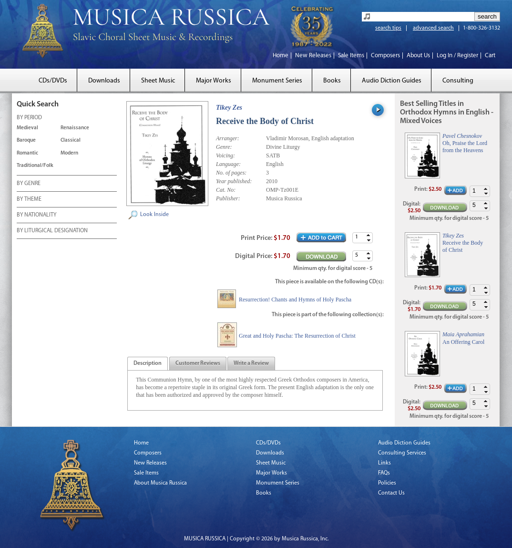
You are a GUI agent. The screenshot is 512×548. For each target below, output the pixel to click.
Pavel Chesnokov (462, 136)
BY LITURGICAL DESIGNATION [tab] (52, 231)
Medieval (27, 128)
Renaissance (75, 128)
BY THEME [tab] (29, 200)
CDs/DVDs (53, 80)
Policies (387, 483)
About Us (418, 55)
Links (384, 463)
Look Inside (154, 214)
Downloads (104, 80)
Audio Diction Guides (391, 80)
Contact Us (391, 493)
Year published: (234, 181)
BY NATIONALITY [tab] (36, 215)
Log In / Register (457, 55)
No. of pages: (231, 172)
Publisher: (228, 198)
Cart (490, 55)
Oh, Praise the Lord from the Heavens (464, 146)
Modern (69, 153)
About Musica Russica (160, 483)
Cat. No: (226, 189)
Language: (228, 164)
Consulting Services (402, 453)
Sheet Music (158, 80)
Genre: (224, 147)
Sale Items (351, 55)
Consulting (457, 80)
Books (332, 80)
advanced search (433, 28)
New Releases (313, 55)
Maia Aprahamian (463, 334)
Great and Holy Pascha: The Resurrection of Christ (297, 335)
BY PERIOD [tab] (29, 118)
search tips (388, 28)
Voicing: (225, 155)
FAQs (384, 473)
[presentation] (147, 364)
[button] (368, 235)
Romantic (27, 153)
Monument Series (277, 80)
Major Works (213, 80)
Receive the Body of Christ (462, 246)
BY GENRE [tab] (29, 184)
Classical (71, 140)
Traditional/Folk (35, 165)
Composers (385, 55)
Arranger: (227, 138)
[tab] (147, 364)
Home (280, 55)
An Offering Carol (463, 342)
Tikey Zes (229, 107)
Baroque (26, 140)
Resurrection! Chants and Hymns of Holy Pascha (295, 299)
